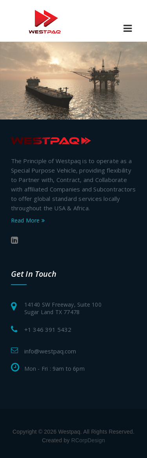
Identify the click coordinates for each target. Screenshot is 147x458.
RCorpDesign (88, 440)
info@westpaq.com (50, 351)
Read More (28, 220)
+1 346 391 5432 (47, 329)
